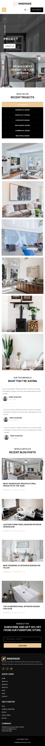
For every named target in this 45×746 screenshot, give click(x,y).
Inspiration (6, 577)
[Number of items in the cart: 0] (28, 9)
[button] (25, 10)
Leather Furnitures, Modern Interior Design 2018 (22, 597)
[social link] (3, 668)
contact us (9, 46)
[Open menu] (4, 10)
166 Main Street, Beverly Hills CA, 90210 (13, 727)
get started (36, 10)
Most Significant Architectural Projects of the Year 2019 (22, 556)
